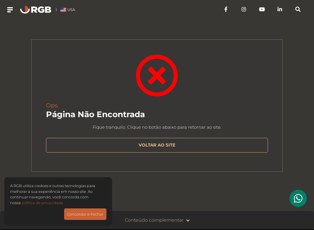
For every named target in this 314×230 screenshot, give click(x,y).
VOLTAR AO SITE (157, 145)
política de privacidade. (43, 202)
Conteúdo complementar (157, 220)
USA (67, 9)
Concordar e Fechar (85, 214)
